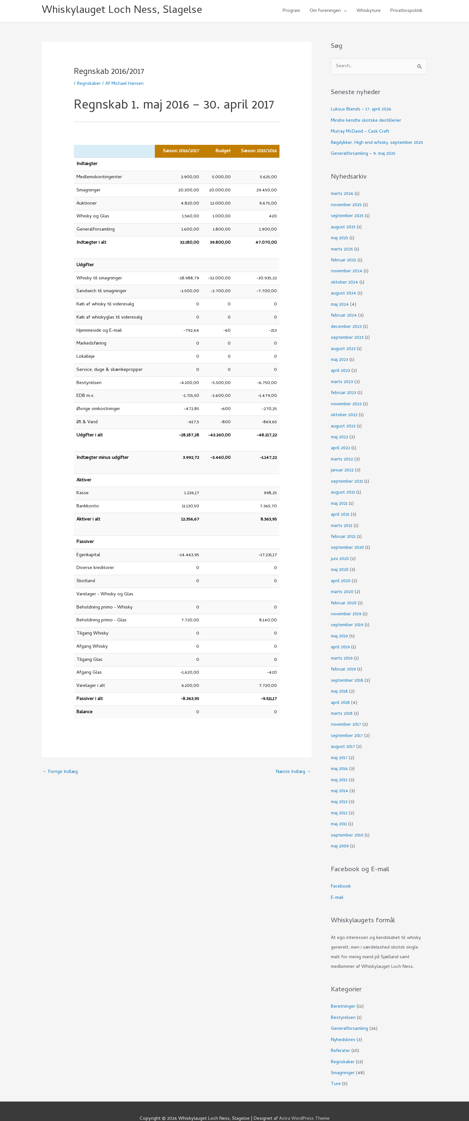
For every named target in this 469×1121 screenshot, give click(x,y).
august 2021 (343, 487)
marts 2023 (342, 378)
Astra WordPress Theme (304, 1103)
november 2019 (346, 606)
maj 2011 (339, 812)
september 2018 (347, 671)
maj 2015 (339, 769)
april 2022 (340, 444)
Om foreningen (325, 11)
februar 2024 (344, 314)
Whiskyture (369, 11)
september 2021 (347, 476)
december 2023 (346, 324)
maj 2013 (339, 790)
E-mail (337, 885)
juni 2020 (340, 552)
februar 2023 (344, 389)
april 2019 (340, 639)
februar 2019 (344, 660)
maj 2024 (340, 303)
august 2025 (343, 227)
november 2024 (347, 270)
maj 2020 (340, 563)
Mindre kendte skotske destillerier (366, 122)
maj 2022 (340, 433)
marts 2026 (342, 194)
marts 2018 (342, 704)
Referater (341, 1037)
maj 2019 (339, 628)
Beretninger (343, 993)
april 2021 (340, 508)
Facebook (341, 874)
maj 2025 (340, 237)
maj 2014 (340, 780)
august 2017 (343, 736)
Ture (336, 1069)
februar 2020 (344, 595)
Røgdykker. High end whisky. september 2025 (378, 143)
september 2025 (347, 216)
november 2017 (346, 714)
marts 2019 (342, 649)
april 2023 (340, 368)
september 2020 (348, 541)
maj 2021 (339, 498)
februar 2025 (344, 259)
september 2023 (347, 335)
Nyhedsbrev (343, 1026)
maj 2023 (340, 357)
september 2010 (347, 823)
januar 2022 (342, 465)
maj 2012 (339, 801)
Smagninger (343, 1058)
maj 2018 (339, 682)
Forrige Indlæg (60, 773)
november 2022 (347, 400)
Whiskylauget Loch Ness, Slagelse (125, 11)
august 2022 (343, 422)
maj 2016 (339, 758)
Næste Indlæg (293, 773)
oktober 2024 (345, 281)
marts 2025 (342, 248)
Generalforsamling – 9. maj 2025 (364, 154)
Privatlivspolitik (406, 11)
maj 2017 (339, 747)
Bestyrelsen (343, 1004)
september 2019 (347, 617)
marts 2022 (342, 454)
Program (291, 11)
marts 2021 (342, 519)
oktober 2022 (344, 411)
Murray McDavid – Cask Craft (361, 132)
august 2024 (344, 292)
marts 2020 (342, 584)
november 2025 (347, 205)
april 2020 (341, 574)
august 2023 (343, 346)
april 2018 (340, 693)
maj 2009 (340, 834)
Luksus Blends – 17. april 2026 (361, 111)
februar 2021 (343, 530)
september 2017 (347, 725)
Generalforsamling (350, 1015)
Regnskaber (89, 85)
